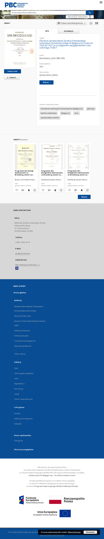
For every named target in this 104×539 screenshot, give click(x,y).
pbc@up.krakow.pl (22, 253)
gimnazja (90, 109)
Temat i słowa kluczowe (23, 399)
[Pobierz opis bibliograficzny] (22, 190)
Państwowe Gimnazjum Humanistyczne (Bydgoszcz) (62, 109)
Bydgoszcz (65, 113)
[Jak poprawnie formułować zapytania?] (92, 16)
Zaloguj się (18, 440)
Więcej (84, 197)
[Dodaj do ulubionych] (91, 23)
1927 (41, 66)
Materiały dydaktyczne (23, 346)
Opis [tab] (47, 31)
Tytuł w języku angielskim (24, 373)
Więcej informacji (74, 532)
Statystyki (17, 424)
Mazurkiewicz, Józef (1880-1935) (52, 58)
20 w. (76, 113)
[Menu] (100, 2)
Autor (16, 378)
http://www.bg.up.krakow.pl (27, 265)
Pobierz (11, 77)
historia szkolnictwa (49, 113)
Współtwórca (19, 384)
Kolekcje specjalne (21, 336)
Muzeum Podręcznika (22, 316)
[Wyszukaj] (90, 12)
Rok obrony (18, 389)
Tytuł (16, 368)
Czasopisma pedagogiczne (24, 341)
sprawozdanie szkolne (48, 75)
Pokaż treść (12, 71)
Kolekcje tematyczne (22, 330)
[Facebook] (16, 268)
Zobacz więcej (19, 354)
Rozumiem (90, 532)
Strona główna (19, 293)
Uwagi (16, 394)
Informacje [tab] (68, 31)
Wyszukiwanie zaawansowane (78, 17)
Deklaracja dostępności (23, 418)
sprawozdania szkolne (50, 117)
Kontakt (17, 413)
